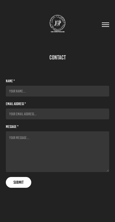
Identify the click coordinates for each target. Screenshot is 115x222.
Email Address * (16, 104)
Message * (12, 127)
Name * (10, 81)
